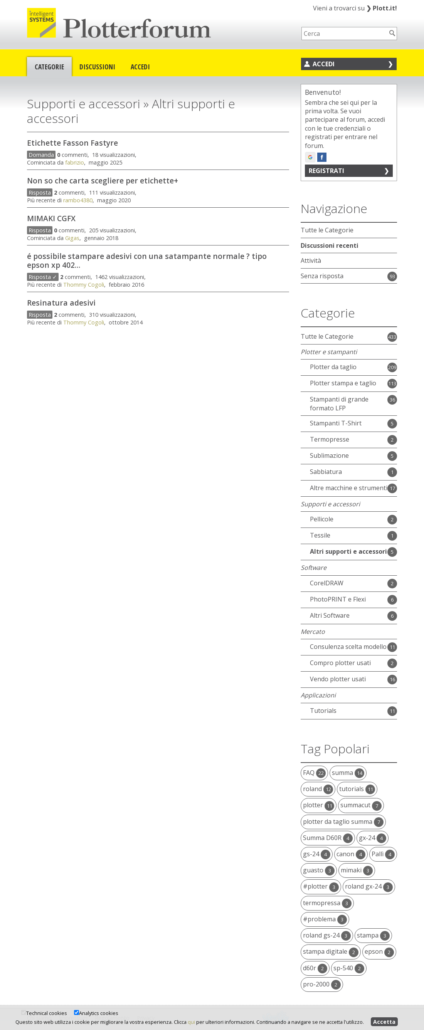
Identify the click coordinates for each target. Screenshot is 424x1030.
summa (348, 772)
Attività (311, 260)
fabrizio (74, 162)
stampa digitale (330, 951)
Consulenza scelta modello (348, 646)
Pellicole (321, 519)
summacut (361, 805)
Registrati (326, 170)
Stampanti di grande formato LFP (339, 403)
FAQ (314, 772)
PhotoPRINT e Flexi (338, 599)
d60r (315, 968)
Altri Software (330, 615)
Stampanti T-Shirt (336, 423)
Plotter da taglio (333, 367)
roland (318, 789)
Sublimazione (329, 455)
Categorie (49, 66)
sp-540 (348, 968)
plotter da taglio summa (343, 821)
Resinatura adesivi (61, 302)
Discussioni (97, 66)
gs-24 (316, 854)
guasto (319, 870)
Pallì (383, 854)
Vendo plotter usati (338, 679)
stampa (373, 935)
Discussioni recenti (329, 245)
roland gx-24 (369, 886)
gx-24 (372, 837)
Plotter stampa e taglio (343, 383)
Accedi (140, 66)
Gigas (72, 238)
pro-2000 (322, 984)
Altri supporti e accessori (348, 551)
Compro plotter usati (340, 663)
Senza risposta (322, 276)
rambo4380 (78, 200)
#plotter (321, 886)
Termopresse (329, 439)
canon (351, 854)
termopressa (327, 903)
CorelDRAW (326, 583)
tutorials (357, 789)
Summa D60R (328, 837)
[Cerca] (392, 33)
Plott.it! (381, 8)
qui (191, 1021)
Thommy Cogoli (83, 284)
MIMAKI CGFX (51, 218)
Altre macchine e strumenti (348, 488)
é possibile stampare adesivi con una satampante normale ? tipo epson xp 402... (147, 260)
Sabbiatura (326, 471)
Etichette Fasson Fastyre (72, 143)
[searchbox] (344, 33)
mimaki (357, 870)
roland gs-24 (327, 935)
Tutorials (323, 710)
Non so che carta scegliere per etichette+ (102, 180)
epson (379, 951)
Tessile (320, 535)
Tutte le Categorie (327, 230)
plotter (318, 805)
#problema (325, 919)
